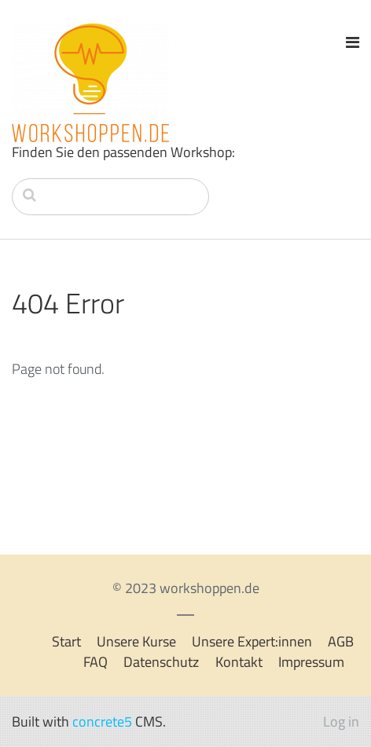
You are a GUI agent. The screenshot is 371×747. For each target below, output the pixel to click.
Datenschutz (161, 661)
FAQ (95, 661)
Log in (341, 721)
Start (66, 641)
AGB (341, 641)
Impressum (311, 661)
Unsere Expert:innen (252, 641)
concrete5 (102, 721)
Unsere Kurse (136, 641)
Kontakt (239, 661)
